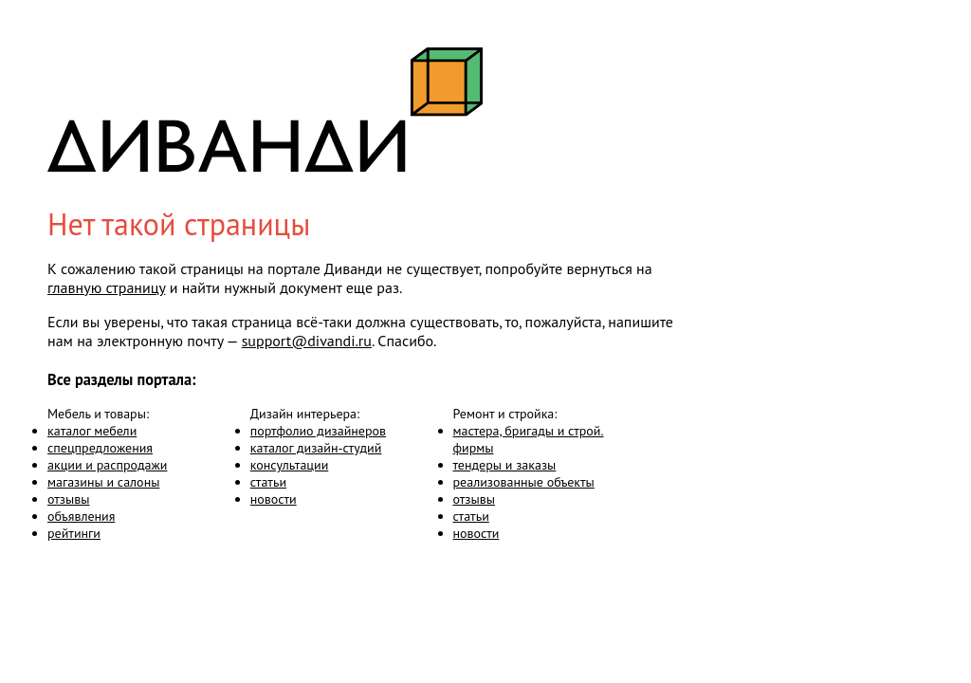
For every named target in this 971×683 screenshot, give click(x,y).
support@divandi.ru (307, 340)
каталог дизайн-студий (316, 447)
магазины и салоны (103, 481)
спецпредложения (100, 447)
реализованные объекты (524, 481)
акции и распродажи (107, 464)
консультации (289, 464)
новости (273, 499)
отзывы (68, 499)
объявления (81, 516)
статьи (268, 481)
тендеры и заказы (505, 464)
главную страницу (106, 287)
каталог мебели (92, 430)
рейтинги (74, 533)
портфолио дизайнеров (318, 430)
